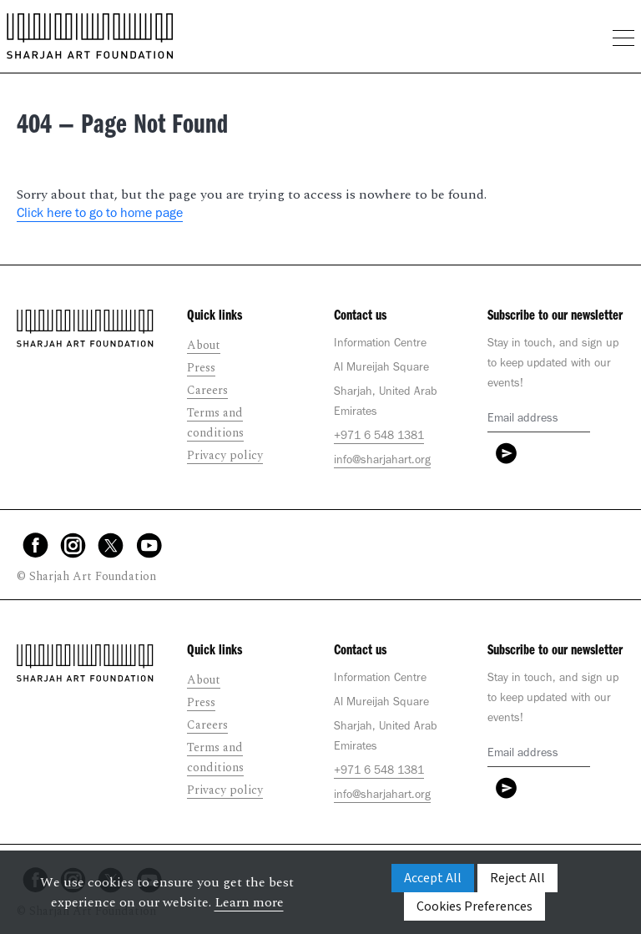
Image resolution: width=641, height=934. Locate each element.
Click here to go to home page (100, 214)
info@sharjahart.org (382, 461)
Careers (207, 390)
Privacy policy (225, 455)
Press (201, 367)
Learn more (249, 902)
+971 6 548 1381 (379, 437)
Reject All (517, 878)
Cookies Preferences (474, 906)
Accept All (433, 878)
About (203, 345)
